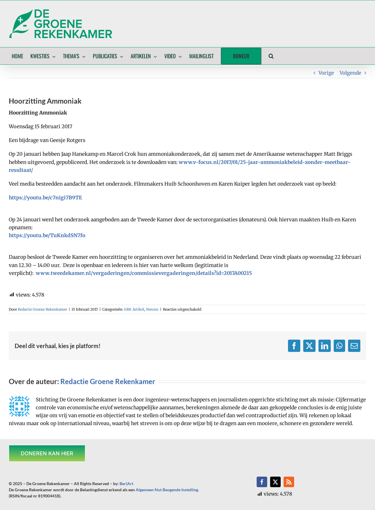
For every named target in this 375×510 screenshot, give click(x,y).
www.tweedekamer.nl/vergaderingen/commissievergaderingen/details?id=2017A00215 (144, 273)
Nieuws (152, 309)
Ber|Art (126, 483)
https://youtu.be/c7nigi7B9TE (45, 197)
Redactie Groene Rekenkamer (42, 309)
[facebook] (262, 482)
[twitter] (275, 482)
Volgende (350, 73)
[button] (271, 55)
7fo (81, 235)
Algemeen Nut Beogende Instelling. (167, 489)
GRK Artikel (134, 309)
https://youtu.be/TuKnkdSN (43, 235)
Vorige (326, 73)
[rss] (289, 482)
